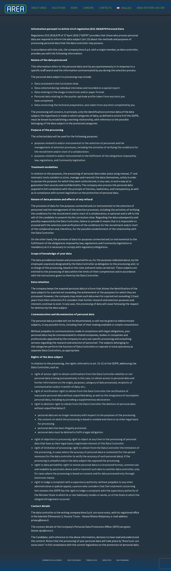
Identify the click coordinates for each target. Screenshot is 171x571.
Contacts (105, 7)
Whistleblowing (123, 560)
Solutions (58, 7)
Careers (88, 7)
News (74, 7)
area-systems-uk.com (150, 7)
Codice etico (106, 560)
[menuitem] (39, 8)
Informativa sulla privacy (52, 560)
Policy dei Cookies (74, 560)
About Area (38, 7)
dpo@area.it (46, 530)
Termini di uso (91, 560)
